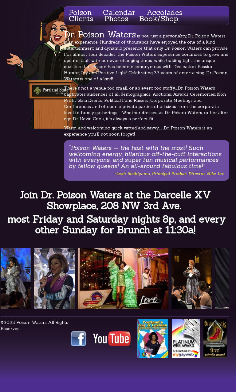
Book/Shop (158, 18)
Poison (80, 12)
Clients (81, 18)
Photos (116, 18)
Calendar (119, 12)
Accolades (165, 12)
